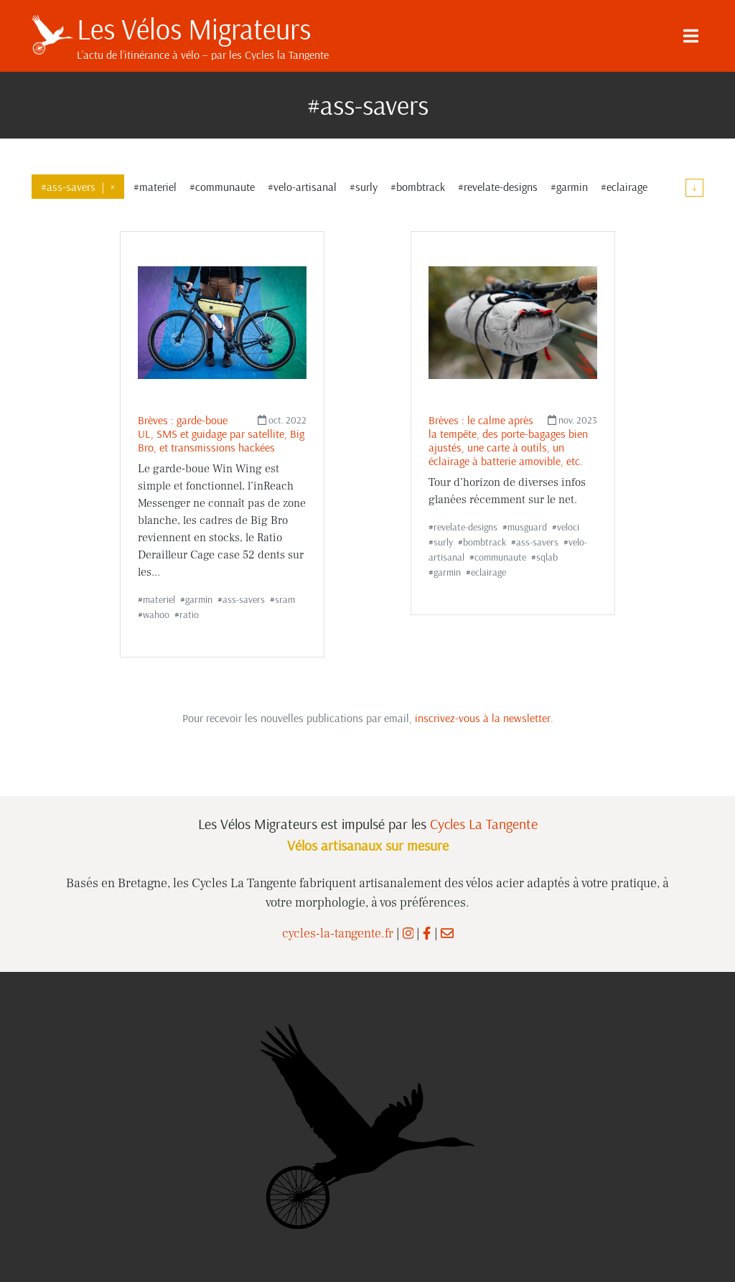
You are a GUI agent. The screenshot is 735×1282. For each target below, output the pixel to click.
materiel (159, 599)
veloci (568, 526)
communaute (500, 557)
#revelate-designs (498, 186)
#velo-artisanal (302, 186)
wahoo (156, 614)
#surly (364, 186)
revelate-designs (465, 526)
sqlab (547, 557)
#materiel (155, 186)
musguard (527, 526)
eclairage (488, 572)
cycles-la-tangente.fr (337, 933)
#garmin (569, 186)
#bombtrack (417, 186)
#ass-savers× (78, 186)
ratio (189, 614)
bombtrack (484, 541)
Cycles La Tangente (484, 824)
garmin (198, 599)
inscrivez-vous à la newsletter (483, 718)
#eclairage (624, 186)
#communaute (222, 186)
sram (285, 599)
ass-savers (244, 599)
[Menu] (690, 36)
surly (443, 541)
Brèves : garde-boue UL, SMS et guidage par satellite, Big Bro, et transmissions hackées (221, 433)
